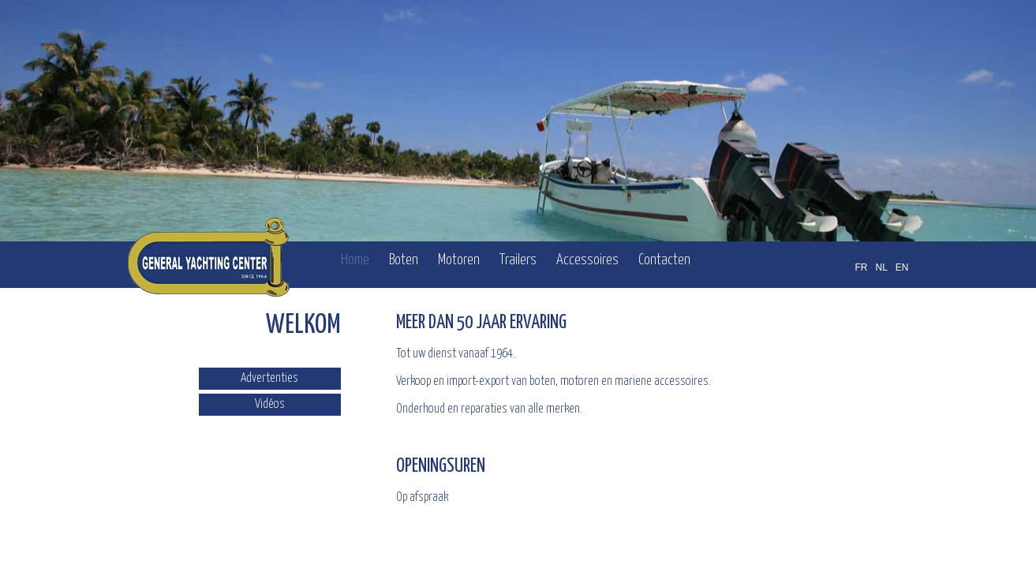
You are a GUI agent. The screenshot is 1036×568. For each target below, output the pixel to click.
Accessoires (587, 259)
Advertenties (269, 378)
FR (861, 267)
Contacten (664, 259)
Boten (403, 259)
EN (902, 267)
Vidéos (270, 404)
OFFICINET (832, 550)
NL (881, 267)
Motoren (459, 259)
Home (355, 259)
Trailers (518, 259)
